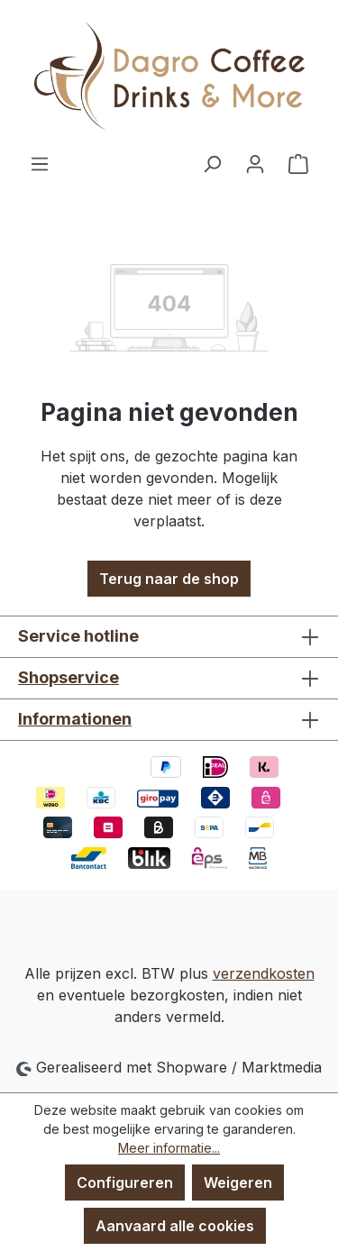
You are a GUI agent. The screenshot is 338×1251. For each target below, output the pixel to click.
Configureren (125, 1182)
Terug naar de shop (169, 579)
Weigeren (238, 1182)
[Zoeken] (211, 163)
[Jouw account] (255, 163)
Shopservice (68, 677)
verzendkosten (264, 973)
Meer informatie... (169, 1147)
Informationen (75, 718)
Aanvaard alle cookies (175, 1226)
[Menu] (39, 163)
